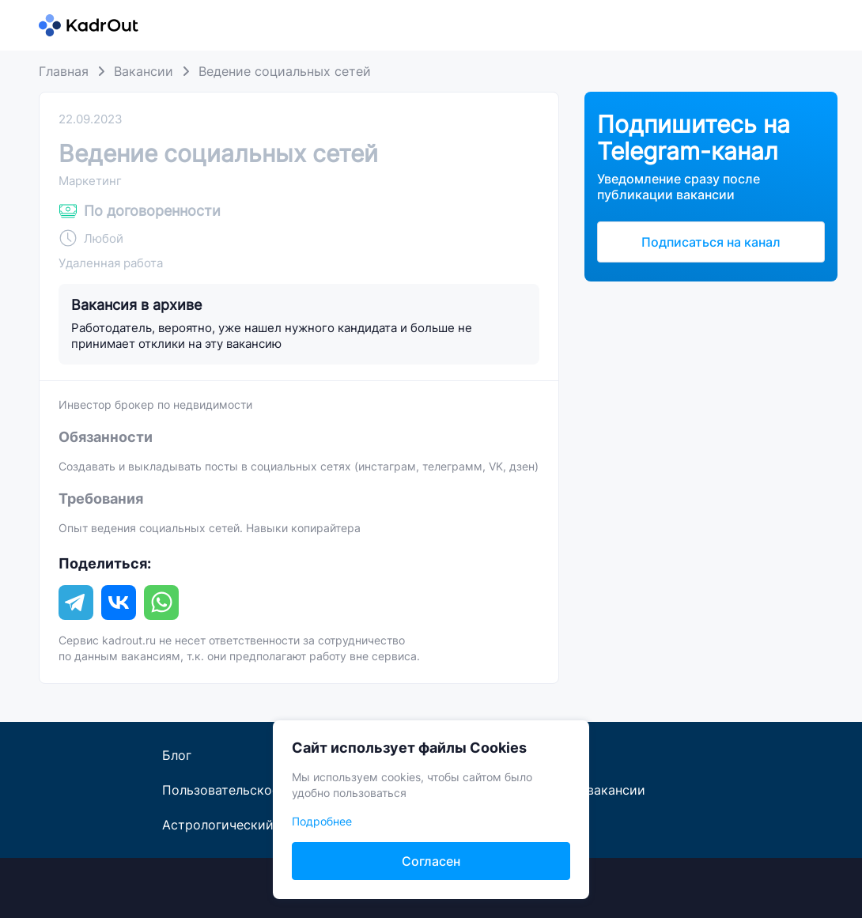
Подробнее (322, 821)
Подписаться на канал (711, 242)
